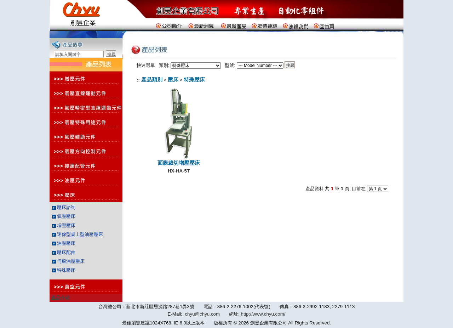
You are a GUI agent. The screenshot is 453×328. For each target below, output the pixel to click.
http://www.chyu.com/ (263, 314)
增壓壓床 (64, 225)
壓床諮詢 (64, 207)
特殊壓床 (64, 270)
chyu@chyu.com (202, 314)
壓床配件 (64, 252)
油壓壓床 (64, 243)
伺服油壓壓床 (68, 261)
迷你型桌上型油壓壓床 (77, 234)
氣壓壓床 (64, 216)
